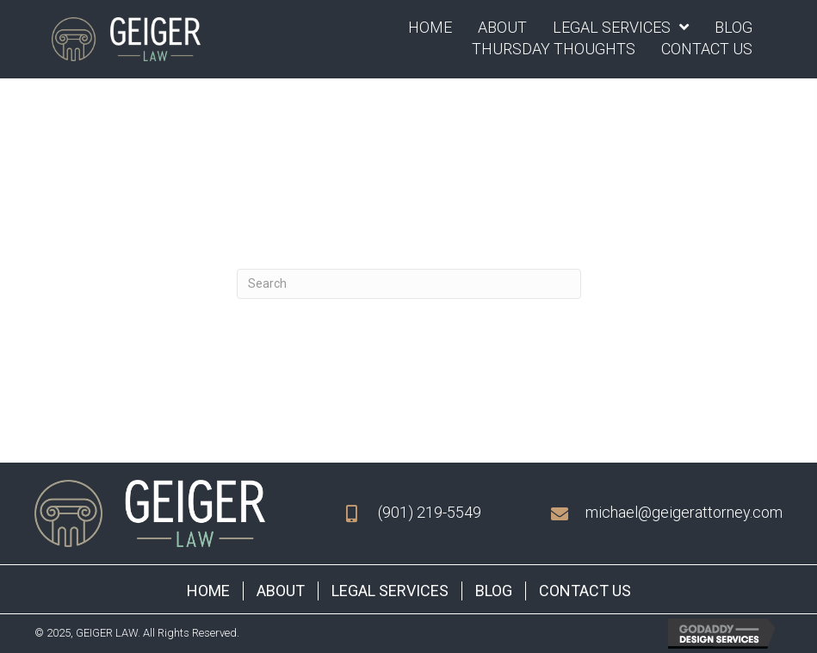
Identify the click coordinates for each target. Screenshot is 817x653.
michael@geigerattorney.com (684, 512)
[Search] (409, 284)
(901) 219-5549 (429, 512)
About (281, 590)
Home (208, 590)
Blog (493, 590)
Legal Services (390, 590)
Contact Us (585, 590)
